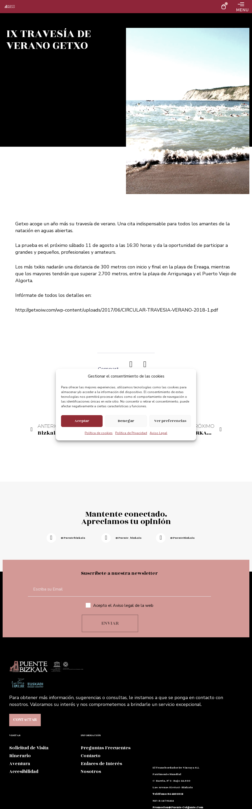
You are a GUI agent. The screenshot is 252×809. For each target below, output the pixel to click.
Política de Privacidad (131, 433)
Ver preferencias (170, 421)
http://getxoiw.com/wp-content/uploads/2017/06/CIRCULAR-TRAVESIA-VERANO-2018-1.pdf (116, 310)
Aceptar (81, 421)
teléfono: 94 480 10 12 (168, 794)
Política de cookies (99, 433)
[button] (131, 364)
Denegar (126, 421)
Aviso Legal (158, 433)
